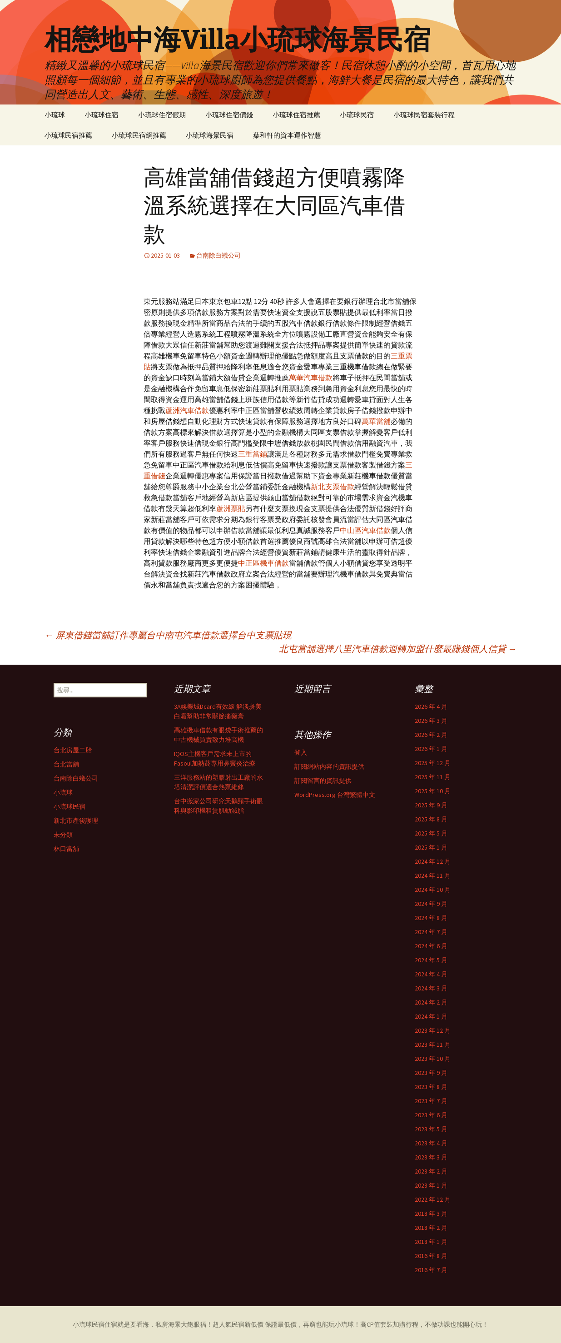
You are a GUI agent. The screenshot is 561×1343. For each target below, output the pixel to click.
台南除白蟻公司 (218, 255)
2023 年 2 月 (431, 1171)
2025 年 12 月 (433, 763)
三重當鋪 (252, 453)
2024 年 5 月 (431, 960)
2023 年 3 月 (431, 1157)
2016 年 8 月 (431, 1256)
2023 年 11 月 (433, 1044)
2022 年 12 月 (433, 1199)
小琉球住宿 (101, 114)
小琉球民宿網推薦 (139, 135)
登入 (300, 752)
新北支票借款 (332, 486)
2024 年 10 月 (433, 889)
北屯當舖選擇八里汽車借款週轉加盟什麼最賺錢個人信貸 (398, 648)
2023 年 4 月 (431, 1143)
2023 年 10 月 (433, 1059)
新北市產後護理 (76, 820)
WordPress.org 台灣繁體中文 (334, 795)
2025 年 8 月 (431, 819)
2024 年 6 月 (431, 946)
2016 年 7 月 (431, 1270)
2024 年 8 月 (431, 918)
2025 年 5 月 (431, 833)
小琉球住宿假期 (162, 114)
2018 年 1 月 (431, 1242)
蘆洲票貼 (230, 508)
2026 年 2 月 (431, 735)
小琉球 (55, 114)
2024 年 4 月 (431, 974)
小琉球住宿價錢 (229, 114)
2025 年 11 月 (433, 777)
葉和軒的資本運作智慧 (287, 135)
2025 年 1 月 (431, 847)
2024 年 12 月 (433, 861)
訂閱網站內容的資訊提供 (329, 766)
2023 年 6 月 (431, 1115)
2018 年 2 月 (431, 1228)
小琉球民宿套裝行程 (424, 114)
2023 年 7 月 (431, 1101)
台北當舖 (66, 764)
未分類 (63, 835)
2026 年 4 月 (431, 706)
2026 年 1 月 (431, 749)
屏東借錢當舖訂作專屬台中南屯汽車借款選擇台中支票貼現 (168, 635)
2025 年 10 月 (433, 791)
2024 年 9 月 (431, 904)
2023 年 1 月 (431, 1185)
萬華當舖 (376, 421)
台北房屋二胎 (73, 750)
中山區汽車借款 (365, 530)
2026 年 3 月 (431, 720)
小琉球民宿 (357, 114)
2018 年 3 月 (431, 1213)
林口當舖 (66, 849)
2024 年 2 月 (431, 1002)
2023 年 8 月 (431, 1087)
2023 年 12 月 (433, 1030)
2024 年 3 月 (431, 988)
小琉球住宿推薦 (296, 114)
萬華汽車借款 (311, 377)
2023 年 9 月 (431, 1073)
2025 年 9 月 (431, 805)
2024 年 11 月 (433, 875)
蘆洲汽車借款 (187, 410)
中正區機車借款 (263, 562)
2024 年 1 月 (431, 1016)
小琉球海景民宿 (209, 135)
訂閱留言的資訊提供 (323, 780)
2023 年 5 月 (431, 1129)
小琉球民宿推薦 (68, 135)
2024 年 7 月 (431, 932)
